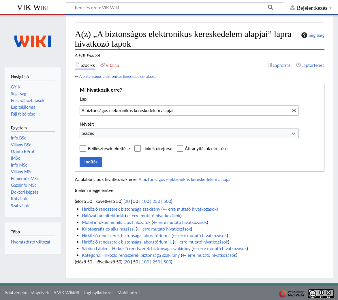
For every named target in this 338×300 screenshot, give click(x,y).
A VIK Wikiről (66, 292)
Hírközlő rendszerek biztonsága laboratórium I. (126, 235)
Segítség (312, 35)
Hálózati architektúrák (103, 215)
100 (145, 201)
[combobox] (189, 110)
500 (167, 201)
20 (127, 201)
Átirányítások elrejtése (206, 148)
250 (156, 201)
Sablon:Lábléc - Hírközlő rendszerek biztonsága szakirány (136, 248)
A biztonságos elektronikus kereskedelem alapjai (117, 76)
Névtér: (87, 124)
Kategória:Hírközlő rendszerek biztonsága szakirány (131, 255)
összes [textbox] (88, 133)
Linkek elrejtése (157, 148)
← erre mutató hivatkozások (190, 209)
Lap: (84, 98)
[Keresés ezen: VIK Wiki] (174, 7)
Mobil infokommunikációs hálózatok (116, 222)
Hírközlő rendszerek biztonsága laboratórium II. (127, 241)
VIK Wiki (33, 7)
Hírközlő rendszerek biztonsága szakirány (121, 209)
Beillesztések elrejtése (109, 148)
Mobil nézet (128, 292)
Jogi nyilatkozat (98, 292)
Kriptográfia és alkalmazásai (108, 228)
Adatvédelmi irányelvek (26, 292)
